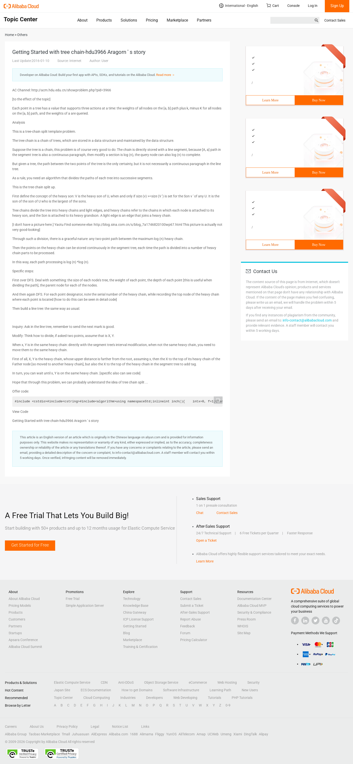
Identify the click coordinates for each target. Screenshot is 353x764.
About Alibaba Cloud (24, 599)
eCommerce (198, 682)
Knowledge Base (135, 606)
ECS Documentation (96, 690)
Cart (272, 5)
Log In (312, 6)
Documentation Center (254, 599)
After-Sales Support (195, 612)
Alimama (146, 734)
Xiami (237, 734)
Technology (131, 599)
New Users (250, 690)
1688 (134, 734)
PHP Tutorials (242, 698)
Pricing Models (20, 606)
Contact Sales (334, 20)
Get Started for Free (30, 545)
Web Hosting (227, 682)
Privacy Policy (67, 726)
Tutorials (214, 698)
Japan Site (62, 690)
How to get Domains (137, 690)
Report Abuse (190, 619)
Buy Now (318, 100)
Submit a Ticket (191, 606)
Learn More (270, 100)
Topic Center (63, 698)
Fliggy (159, 734)
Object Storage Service (161, 682)
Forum (185, 633)
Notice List (120, 726)
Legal (95, 726)
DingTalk (250, 734)
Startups (15, 633)
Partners (204, 20)
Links (145, 726)
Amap (201, 734)
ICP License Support (138, 619)
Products (104, 20)
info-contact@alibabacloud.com (307, 320)
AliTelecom (186, 734)
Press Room (246, 619)
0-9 (228, 705)
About (82, 20)
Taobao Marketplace (44, 734)
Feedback (187, 626)
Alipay (263, 734)
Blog (126, 633)
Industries (128, 698)
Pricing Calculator (193, 640)
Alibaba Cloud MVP (251, 606)
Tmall (66, 734)
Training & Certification (140, 647)
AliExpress (99, 734)
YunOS (171, 734)
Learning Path (220, 690)
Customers (17, 619)
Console (293, 6)
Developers (154, 698)
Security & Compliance (254, 612)
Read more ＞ (165, 75)
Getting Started (134, 626)
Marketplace (177, 20)
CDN (104, 682)
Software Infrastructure (181, 690)
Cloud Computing (96, 698)
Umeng (226, 734)
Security (253, 682)
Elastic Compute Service (72, 682)
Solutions (129, 20)
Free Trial (72, 599)
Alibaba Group (16, 734)
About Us (37, 726)
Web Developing (185, 698)
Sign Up (337, 5)
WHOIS (242, 626)
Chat (199, 513)
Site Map (244, 633)
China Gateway (134, 612)
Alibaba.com (118, 734)
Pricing (152, 20)
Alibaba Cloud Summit (25, 647)
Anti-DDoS (126, 682)
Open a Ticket (206, 540)
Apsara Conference (23, 640)
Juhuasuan (80, 734)
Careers (11, 726)
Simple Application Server (85, 606)
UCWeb (213, 734)
